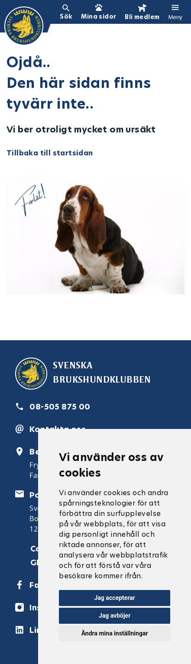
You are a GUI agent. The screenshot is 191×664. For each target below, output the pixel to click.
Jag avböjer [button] (114, 615)
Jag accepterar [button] (114, 597)
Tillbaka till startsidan (49, 153)
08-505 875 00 (59, 406)
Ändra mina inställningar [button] (114, 633)
